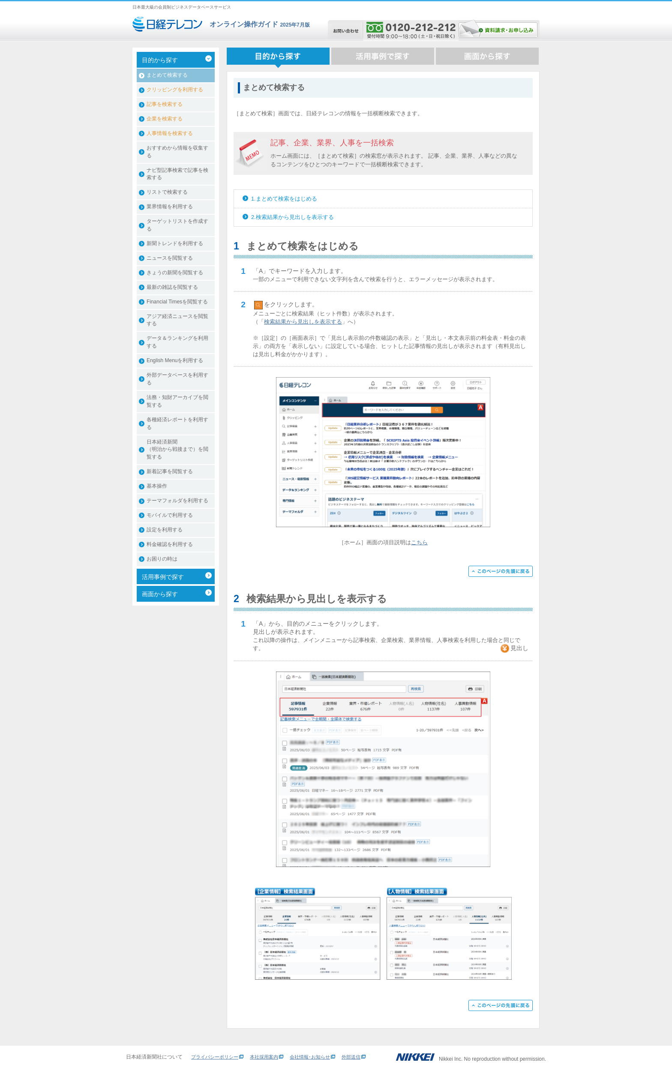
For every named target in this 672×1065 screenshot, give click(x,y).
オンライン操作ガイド (244, 24)
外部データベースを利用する (177, 379)
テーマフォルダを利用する (177, 501)
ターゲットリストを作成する (177, 225)
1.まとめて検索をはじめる (284, 198)
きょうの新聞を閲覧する (175, 273)
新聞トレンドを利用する (175, 243)
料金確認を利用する (170, 544)
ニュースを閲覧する (170, 258)
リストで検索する (167, 192)
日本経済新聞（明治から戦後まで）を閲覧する (177, 449)
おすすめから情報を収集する (177, 152)
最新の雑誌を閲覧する (172, 287)
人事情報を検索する (170, 133)
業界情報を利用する (170, 207)
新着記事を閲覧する (170, 471)
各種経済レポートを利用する (177, 423)
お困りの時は (162, 559)
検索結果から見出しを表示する (303, 321)
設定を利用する (165, 530)
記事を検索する (165, 104)
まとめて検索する (167, 75)
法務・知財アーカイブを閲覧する (177, 401)
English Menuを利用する (175, 360)
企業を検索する (165, 119)
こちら (419, 542)
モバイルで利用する (170, 515)
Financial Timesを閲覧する (177, 302)
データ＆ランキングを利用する (177, 342)
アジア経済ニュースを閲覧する (177, 320)
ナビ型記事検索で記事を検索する (177, 174)
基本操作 (157, 486)
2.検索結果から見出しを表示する (292, 217)
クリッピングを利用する (175, 90)
